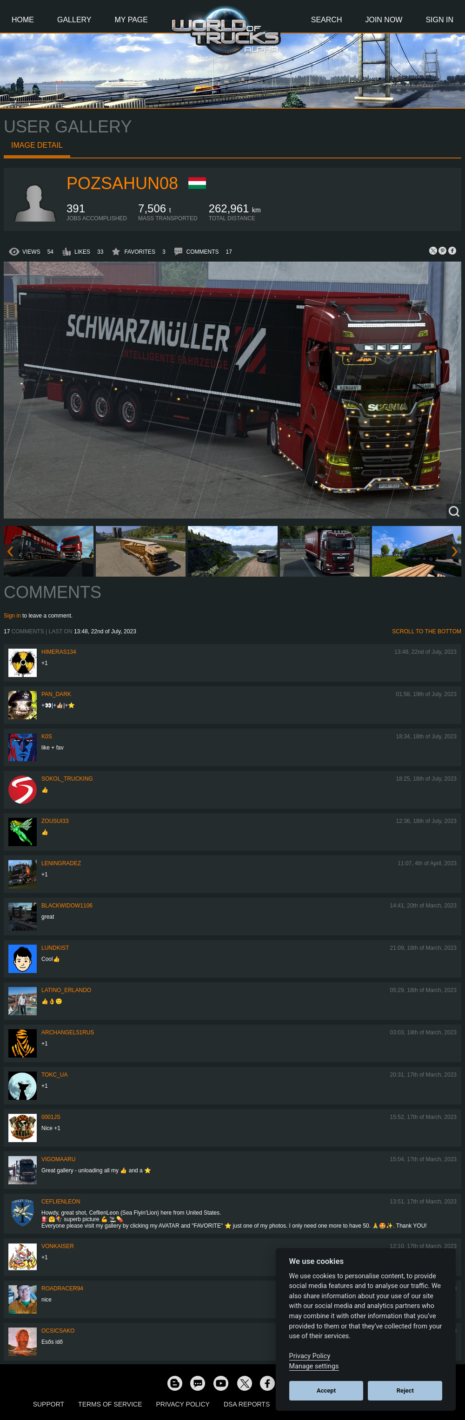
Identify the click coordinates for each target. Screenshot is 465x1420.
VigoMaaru (58, 1159)
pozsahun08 (122, 183)
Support (48, 1404)
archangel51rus (67, 1032)
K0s (46, 736)
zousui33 (55, 821)
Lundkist (55, 948)
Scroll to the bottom (426, 631)
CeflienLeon (60, 1201)
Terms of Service (110, 1404)
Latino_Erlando (66, 990)
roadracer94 (62, 1288)
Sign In (439, 20)
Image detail (37, 145)
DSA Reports (247, 1404)
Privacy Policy (183, 1404)
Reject (405, 1390)
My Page (131, 20)
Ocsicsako (57, 1331)
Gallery (74, 20)
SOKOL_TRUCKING (67, 779)
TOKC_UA (54, 1075)
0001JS (50, 1117)
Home (23, 20)
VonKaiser (57, 1246)
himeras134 (58, 652)
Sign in (12, 615)
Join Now (383, 20)
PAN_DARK (56, 694)
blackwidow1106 (67, 905)
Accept (326, 1390)
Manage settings (314, 1366)
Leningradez (61, 863)
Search (326, 20)
